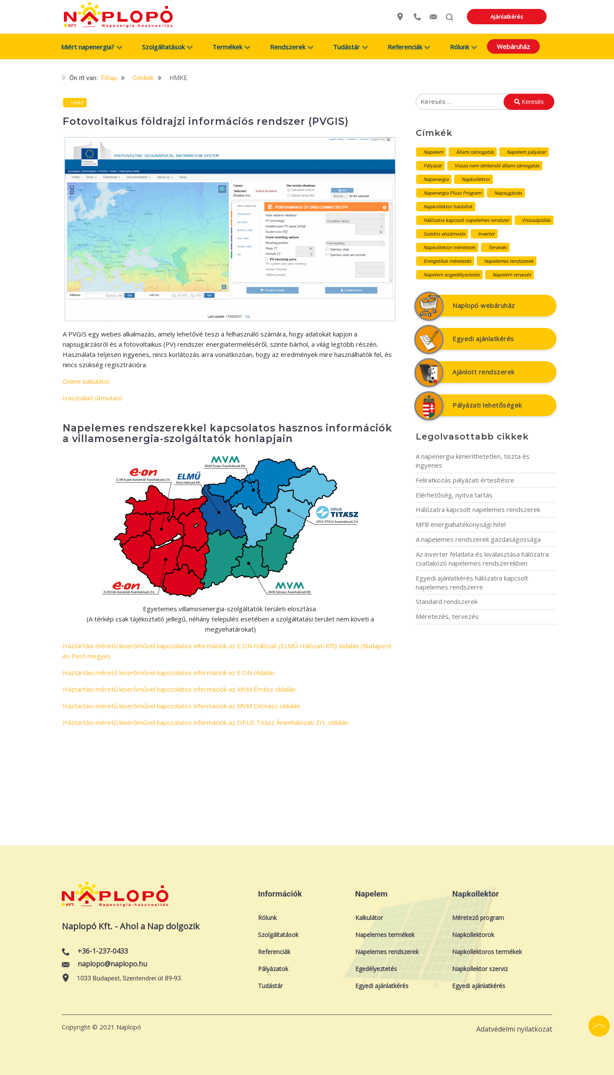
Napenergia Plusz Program (452, 193)
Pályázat (432, 165)
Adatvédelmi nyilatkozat (514, 1029)
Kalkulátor (369, 918)
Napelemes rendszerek (508, 261)
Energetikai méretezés (447, 261)
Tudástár (270, 986)
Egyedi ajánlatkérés (483, 338)
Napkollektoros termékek (487, 952)
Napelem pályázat (526, 152)
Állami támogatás (475, 152)
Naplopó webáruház (483, 305)
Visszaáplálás (536, 220)
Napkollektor (475, 179)
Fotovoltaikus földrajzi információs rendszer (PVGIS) (206, 121)
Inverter (486, 233)
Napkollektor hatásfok (447, 206)
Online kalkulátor (86, 381)
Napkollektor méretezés (449, 247)
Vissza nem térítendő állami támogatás (497, 165)
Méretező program (478, 918)
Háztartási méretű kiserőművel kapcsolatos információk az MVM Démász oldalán (181, 705)
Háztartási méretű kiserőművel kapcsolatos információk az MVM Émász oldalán (179, 689)
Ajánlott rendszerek (483, 372)
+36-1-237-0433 (103, 951)
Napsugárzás (508, 193)
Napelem (433, 152)
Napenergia (436, 179)
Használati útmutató (92, 398)
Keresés (529, 101)
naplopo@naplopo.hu (112, 964)
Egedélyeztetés (376, 969)
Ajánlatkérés (523, 16)
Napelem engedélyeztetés (451, 274)
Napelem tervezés (511, 274)
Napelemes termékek (384, 935)
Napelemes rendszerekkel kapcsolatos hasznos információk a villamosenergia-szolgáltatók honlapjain (227, 433)
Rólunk (267, 918)
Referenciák (274, 952)
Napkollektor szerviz (480, 969)
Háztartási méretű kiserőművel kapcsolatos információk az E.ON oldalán (168, 672)
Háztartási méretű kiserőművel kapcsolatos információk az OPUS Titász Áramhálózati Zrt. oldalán (205, 722)
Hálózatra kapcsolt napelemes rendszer (466, 220)
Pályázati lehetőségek (487, 405)
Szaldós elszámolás (444, 233)
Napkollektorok (473, 935)
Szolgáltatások (278, 935)
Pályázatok (273, 969)
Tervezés (497, 247)
